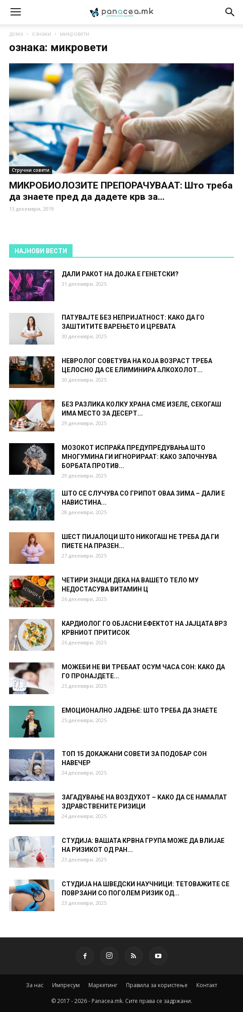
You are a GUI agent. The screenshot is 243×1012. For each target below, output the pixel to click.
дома (16, 34)
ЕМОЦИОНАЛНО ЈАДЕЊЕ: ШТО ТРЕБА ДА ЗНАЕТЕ (139, 710)
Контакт (206, 985)
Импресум (66, 985)
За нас (35, 985)
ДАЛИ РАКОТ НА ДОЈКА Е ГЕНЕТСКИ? (120, 274)
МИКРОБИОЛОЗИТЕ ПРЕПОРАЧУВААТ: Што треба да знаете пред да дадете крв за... (121, 191)
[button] (230, 12)
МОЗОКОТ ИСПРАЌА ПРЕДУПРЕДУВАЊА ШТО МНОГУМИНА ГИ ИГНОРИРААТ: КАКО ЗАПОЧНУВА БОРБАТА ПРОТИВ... (139, 456)
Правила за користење (157, 985)
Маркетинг (102, 985)
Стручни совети (30, 170)
